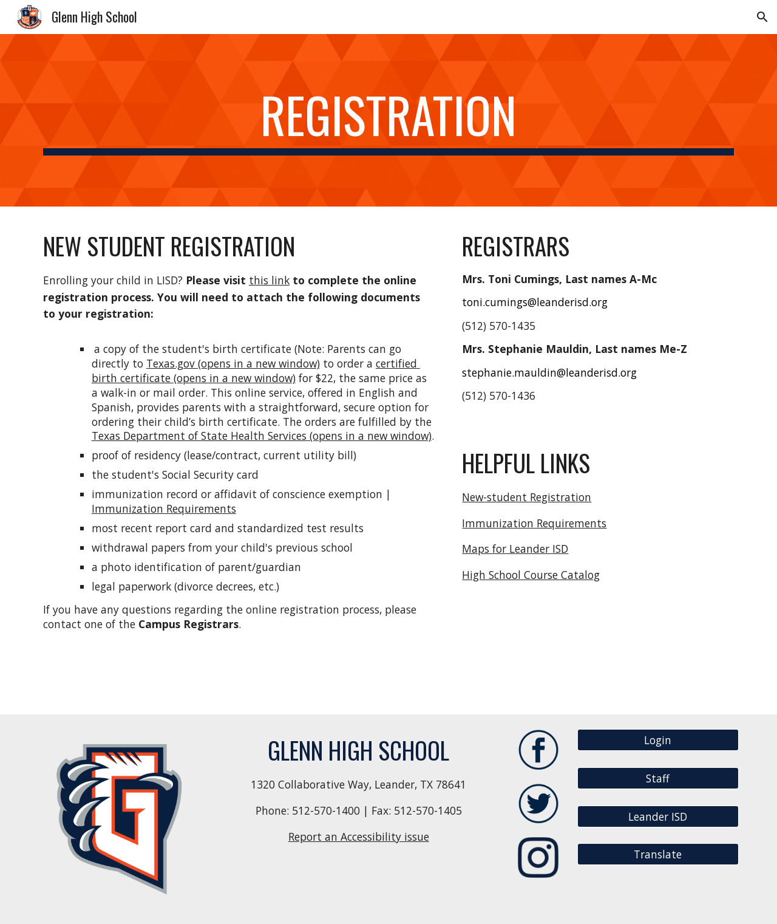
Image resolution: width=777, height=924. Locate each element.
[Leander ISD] (658, 816)
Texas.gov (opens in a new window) (233, 363)
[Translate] (658, 854)
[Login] (658, 740)
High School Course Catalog (531, 574)
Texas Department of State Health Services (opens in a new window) (262, 435)
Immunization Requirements (164, 508)
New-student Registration (526, 497)
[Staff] (658, 778)
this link (269, 280)
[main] (388, 120)
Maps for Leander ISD (515, 548)
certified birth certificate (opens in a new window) (256, 370)
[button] (762, 17)
